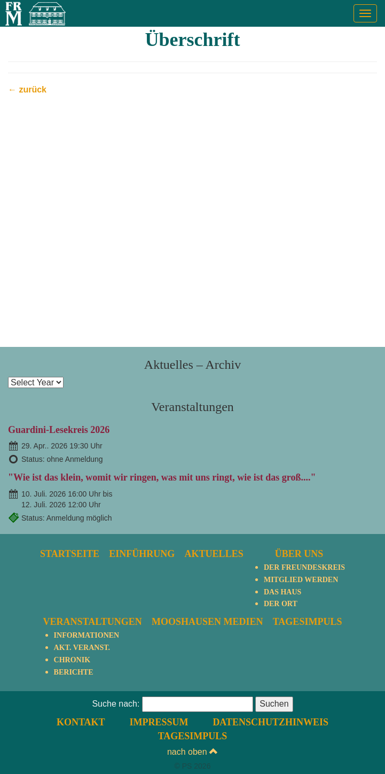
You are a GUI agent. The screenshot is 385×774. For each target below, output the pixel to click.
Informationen (87, 635)
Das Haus (282, 592)
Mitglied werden (301, 580)
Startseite (69, 553)
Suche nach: (115, 703)
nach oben (192, 751)
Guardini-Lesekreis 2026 (58, 429)
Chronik (72, 660)
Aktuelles (214, 553)
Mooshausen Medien (207, 621)
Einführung (142, 553)
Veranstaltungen (92, 621)
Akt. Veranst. (82, 648)
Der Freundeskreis (304, 567)
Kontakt (81, 722)
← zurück (27, 89)
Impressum (158, 722)
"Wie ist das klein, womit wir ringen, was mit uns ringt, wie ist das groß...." (162, 477)
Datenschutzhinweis (270, 722)
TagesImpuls (307, 621)
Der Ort (280, 604)
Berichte (73, 672)
